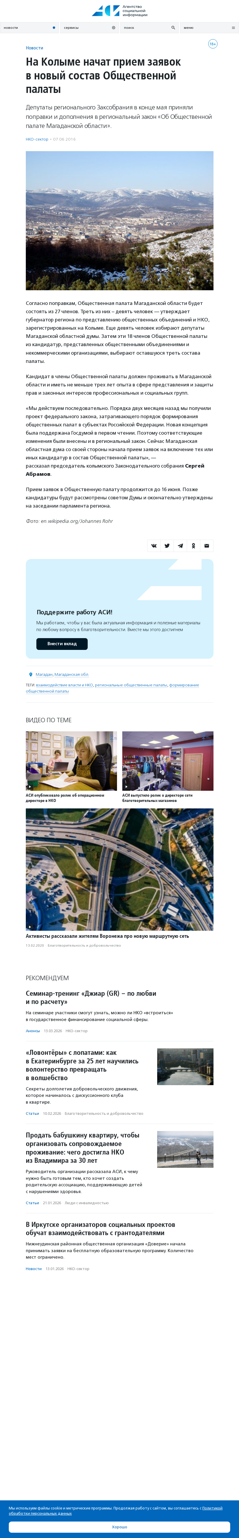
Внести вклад (62, 644)
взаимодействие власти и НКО (64, 685)
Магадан (44, 674)
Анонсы (33, 1031)
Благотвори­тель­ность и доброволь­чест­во (84, 945)
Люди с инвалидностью (87, 1203)
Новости (34, 47)
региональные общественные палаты (131, 685)
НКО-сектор (37, 139)
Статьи (32, 1113)
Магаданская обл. (72, 674)
